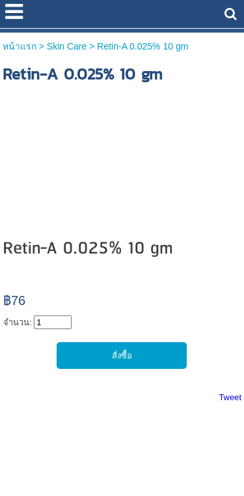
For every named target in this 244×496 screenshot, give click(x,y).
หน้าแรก (19, 46)
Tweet (230, 397)
